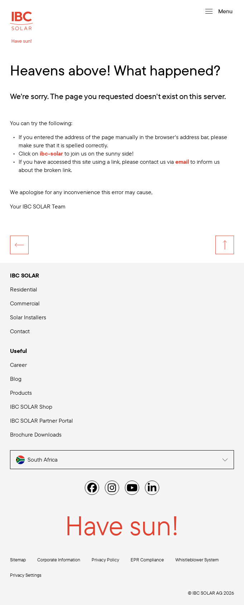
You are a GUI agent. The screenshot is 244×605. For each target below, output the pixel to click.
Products (21, 392)
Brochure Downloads (36, 434)
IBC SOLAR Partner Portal (41, 420)
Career (18, 364)
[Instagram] (112, 488)
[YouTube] (132, 488)
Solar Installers (28, 317)
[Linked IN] (152, 488)
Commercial (25, 303)
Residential (23, 289)
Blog (15, 378)
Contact (20, 331)
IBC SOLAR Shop (31, 406)
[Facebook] (92, 488)
